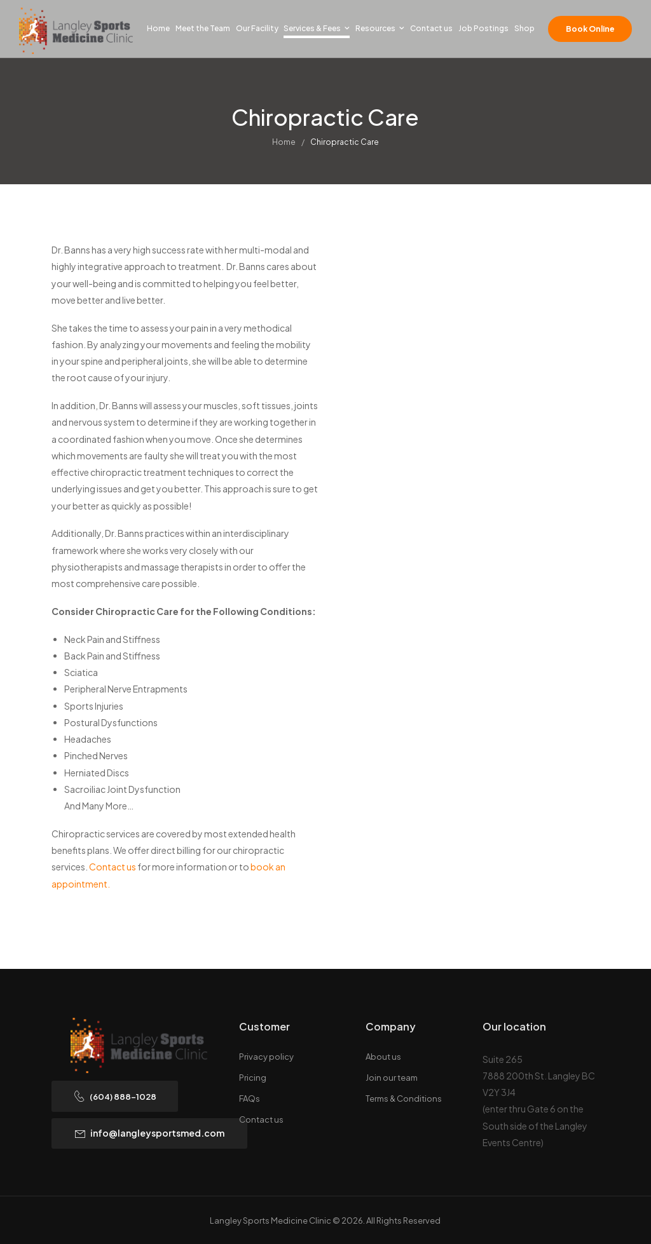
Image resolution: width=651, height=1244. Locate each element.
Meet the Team (202, 28)
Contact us (431, 28)
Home (158, 28)
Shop (524, 28)
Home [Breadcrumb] (284, 145)
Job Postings (483, 28)
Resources (375, 28)
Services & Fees (312, 28)
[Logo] (76, 31)
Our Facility (257, 28)
